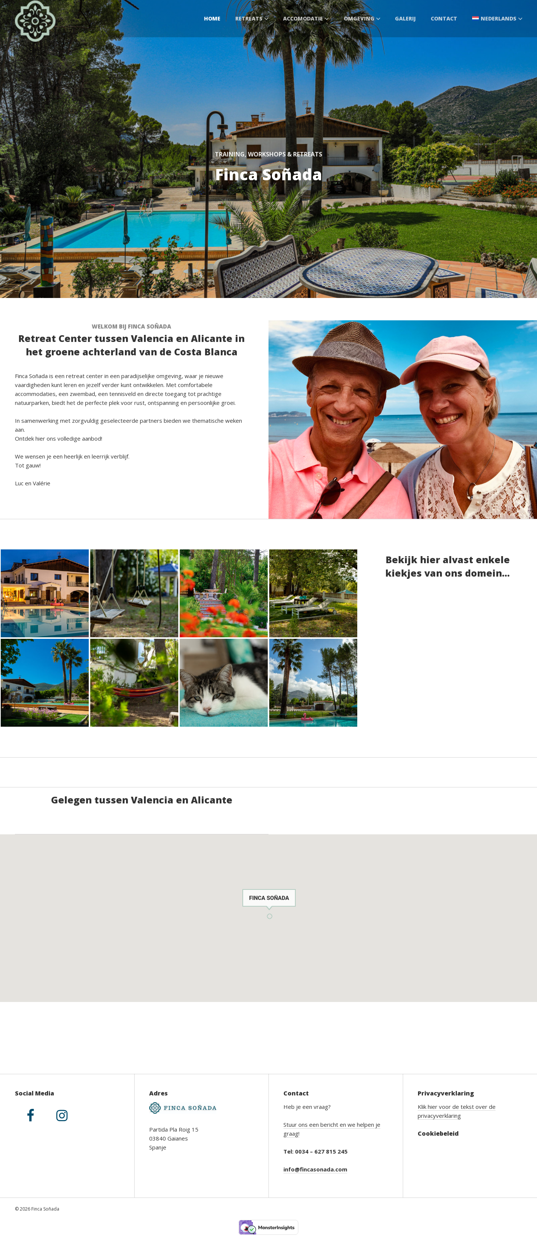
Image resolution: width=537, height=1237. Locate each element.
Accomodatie (306, 18)
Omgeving (362, 18)
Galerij (405, 18)
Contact (444, 18)
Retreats (251, 18)
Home (212, 18)
